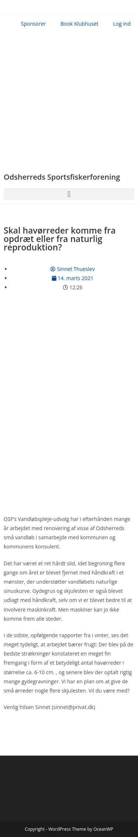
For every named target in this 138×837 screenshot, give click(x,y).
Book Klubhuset (80, 23)
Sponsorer (33, 23)
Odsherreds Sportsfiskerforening (62, 177)
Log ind (122, 23)
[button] (69, 194)
